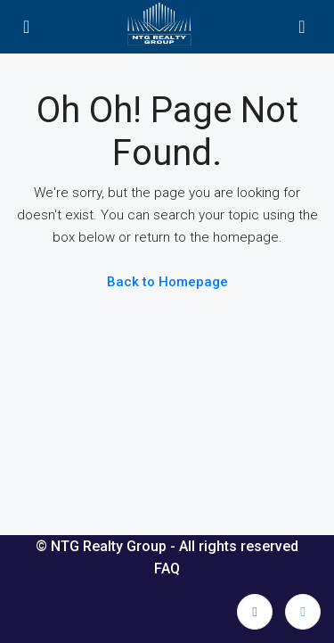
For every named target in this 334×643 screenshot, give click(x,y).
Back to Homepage (167, 282)
